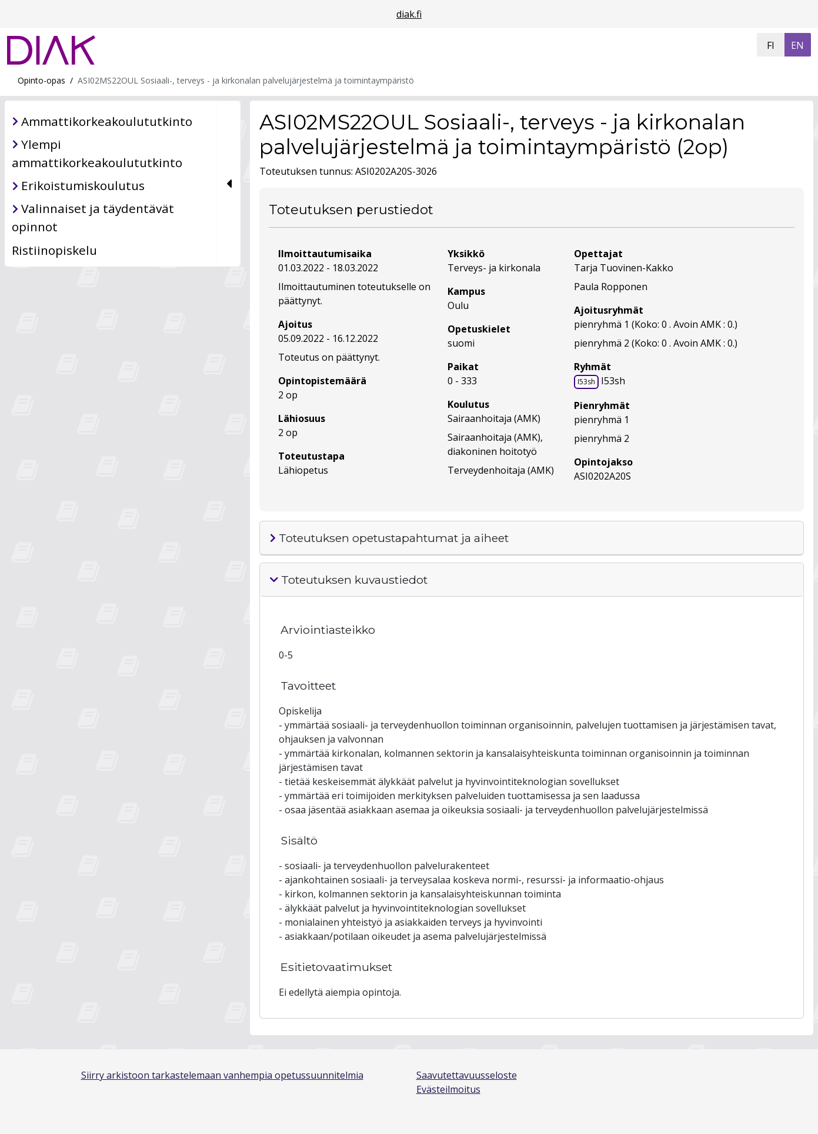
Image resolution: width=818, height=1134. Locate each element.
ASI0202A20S (602, 476)
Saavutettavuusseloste (466, 1075)
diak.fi (409, 14)
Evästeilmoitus (448, 1089)
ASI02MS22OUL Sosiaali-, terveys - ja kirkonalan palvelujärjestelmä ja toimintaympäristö (246, 80)
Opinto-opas (41, 80)
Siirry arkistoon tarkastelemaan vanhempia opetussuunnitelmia (222, 1075)
